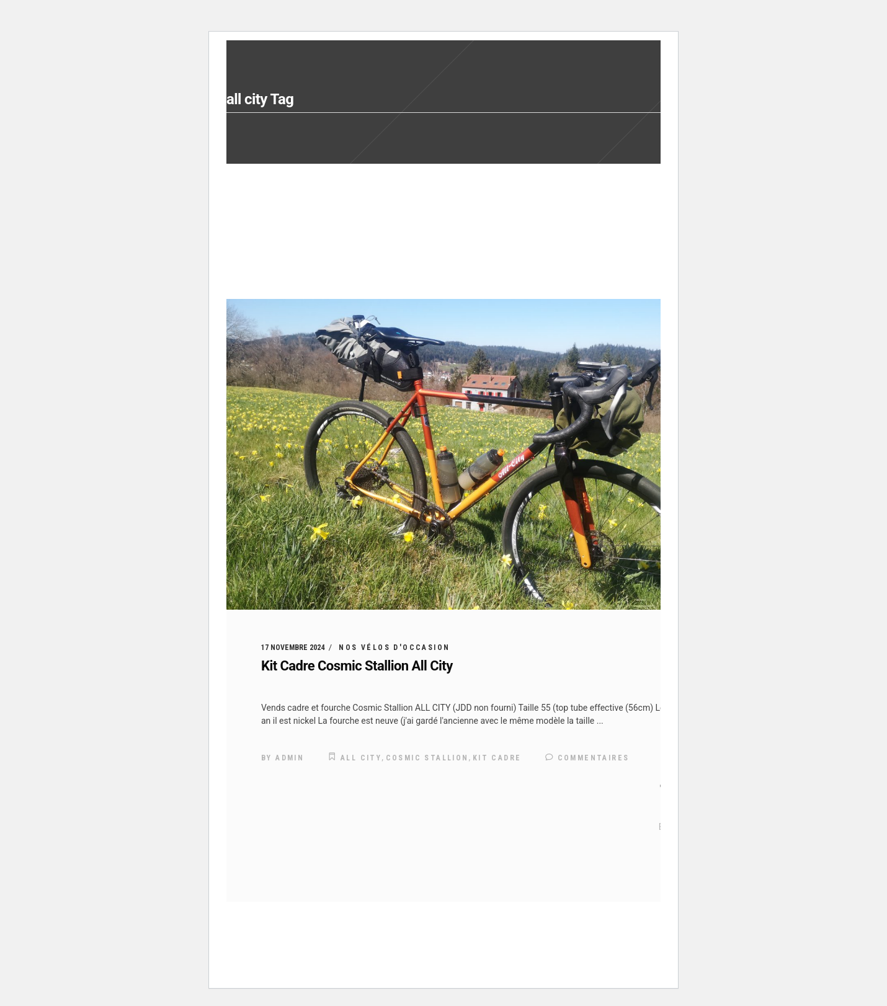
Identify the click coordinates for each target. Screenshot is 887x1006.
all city (361, 758)
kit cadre (497, 758)
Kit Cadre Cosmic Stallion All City (357, 666)
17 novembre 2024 (292, 647)
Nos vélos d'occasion (394, 647)
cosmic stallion (427, 758)
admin (289, 758)
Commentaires (587, 758)
